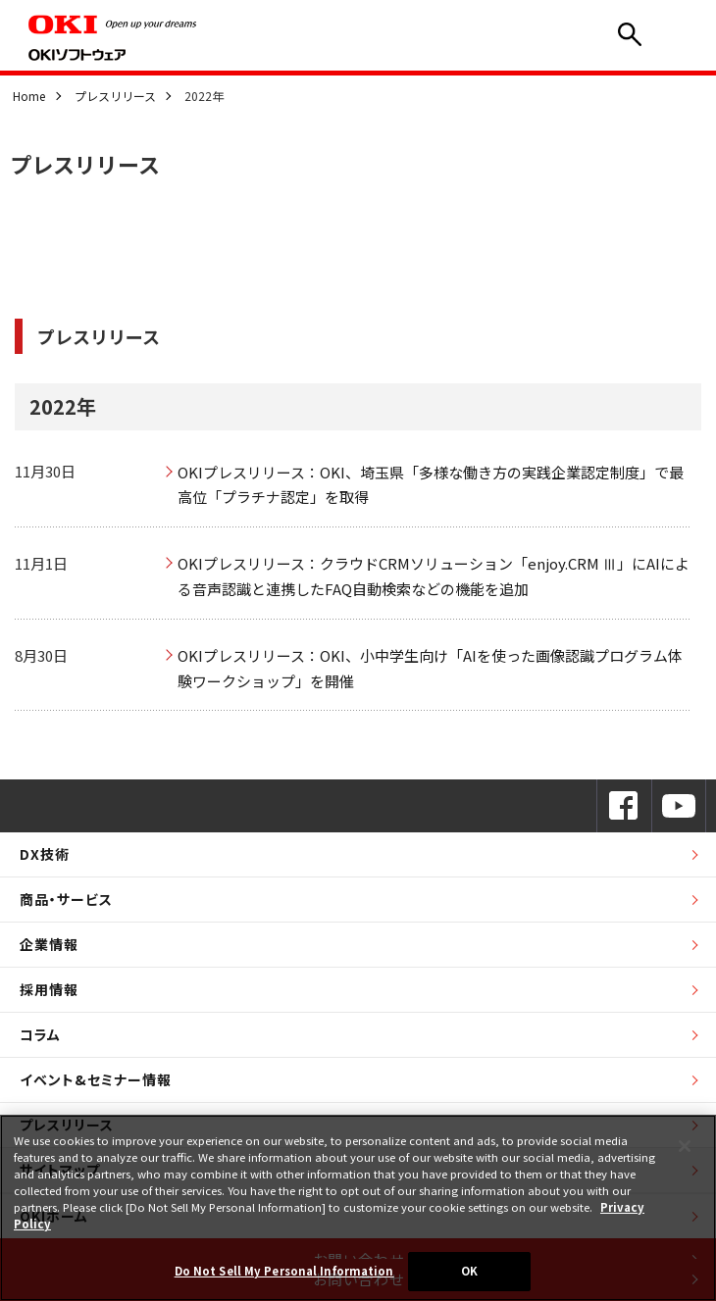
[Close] (684, 1146)
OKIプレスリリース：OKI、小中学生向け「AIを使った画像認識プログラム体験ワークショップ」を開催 (430, 668)
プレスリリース (115, 95)
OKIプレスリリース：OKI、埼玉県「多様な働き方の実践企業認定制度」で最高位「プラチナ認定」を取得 (431, 485)
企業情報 (49, 944)
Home (29, 95)
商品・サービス (66, 899)
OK (469, 1270)
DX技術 (45, 854)
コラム (40, 1034)
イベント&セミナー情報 (96, 1079)
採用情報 (49, 989)
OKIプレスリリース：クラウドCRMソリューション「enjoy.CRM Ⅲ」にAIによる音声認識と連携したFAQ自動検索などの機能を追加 (434, 576)
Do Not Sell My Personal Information (284, 1270)
